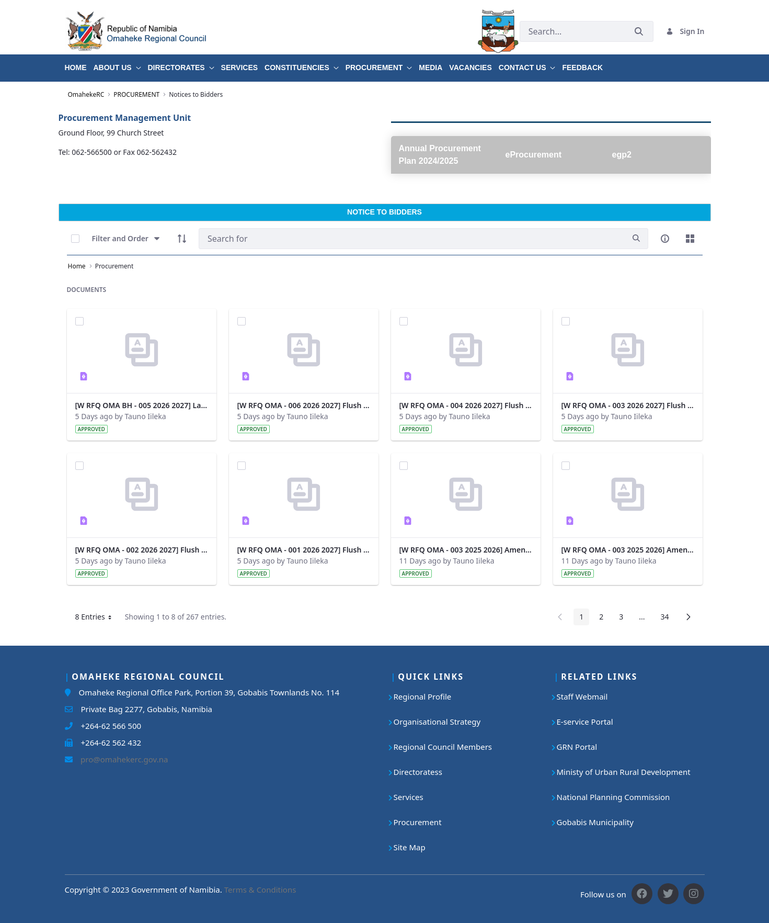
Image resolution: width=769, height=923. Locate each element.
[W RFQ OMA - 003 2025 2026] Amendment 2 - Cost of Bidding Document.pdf (465, 550)
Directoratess (418, 772)
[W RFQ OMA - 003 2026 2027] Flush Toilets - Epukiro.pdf (627, 405)
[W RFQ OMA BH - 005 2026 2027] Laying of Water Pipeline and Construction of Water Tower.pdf (141, 405)
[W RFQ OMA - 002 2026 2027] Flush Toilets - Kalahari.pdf (141, 550)
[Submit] (638, 31)
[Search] (412, 238)
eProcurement (534, 154)
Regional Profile (423, 696)
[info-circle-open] (665, 238)
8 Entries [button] (97, 618)
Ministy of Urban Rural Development (624, 772)
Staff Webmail (582, 696)
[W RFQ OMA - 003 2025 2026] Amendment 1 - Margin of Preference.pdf (627, 550)
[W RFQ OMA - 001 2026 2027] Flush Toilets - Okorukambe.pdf (303, 550)
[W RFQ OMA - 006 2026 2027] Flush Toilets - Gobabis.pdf (303, 405)
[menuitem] (79, 63)
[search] (636, 238)
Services (408, 797)
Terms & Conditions (260, 889)
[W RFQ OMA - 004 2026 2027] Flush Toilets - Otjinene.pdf (465, 405)
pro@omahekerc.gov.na (120, 759)
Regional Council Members (443, 746)
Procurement (418, 822)
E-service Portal (585, 721)
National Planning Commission (613, 797)
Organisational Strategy (437, 721)
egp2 (622, 154)
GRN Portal (577, 746)
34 (667, 618)
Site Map (410, 847)
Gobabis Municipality (595, 822)
